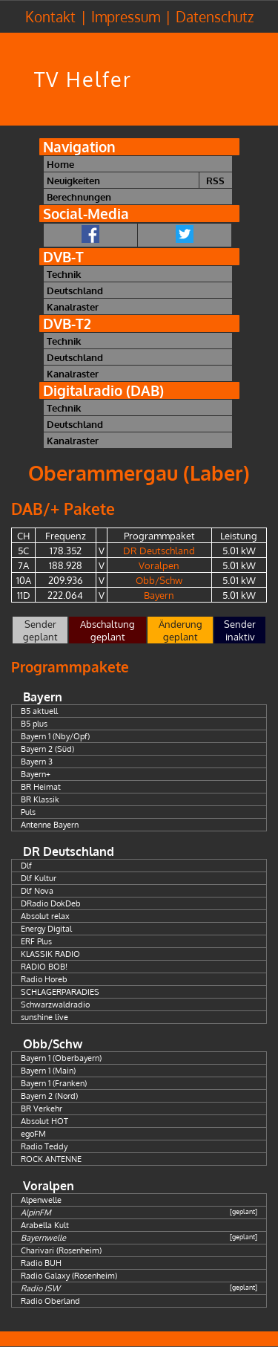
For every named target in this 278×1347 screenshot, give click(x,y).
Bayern (159, 594)
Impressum (125, 16)
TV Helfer (83, 79)
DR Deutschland (159, 550)
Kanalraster (73, 306)
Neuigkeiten (73, 180)
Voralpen (159, 565)
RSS (215, 180)
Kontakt (50, 16)
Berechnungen (79, 196)
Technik (64, 273)
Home (60, 164)
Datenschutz (215, 16)
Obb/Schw (159, 580)
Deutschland (75, 290)
